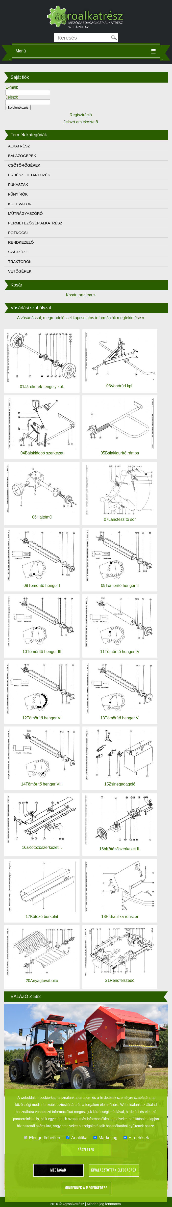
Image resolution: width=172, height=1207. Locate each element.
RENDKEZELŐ (21, 242)
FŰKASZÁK (18, 184)
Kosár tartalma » (80, 295)
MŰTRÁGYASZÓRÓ (25, 213)
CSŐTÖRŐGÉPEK (24, 165)
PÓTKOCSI (18, 233)
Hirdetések (136, 1137)
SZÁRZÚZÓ (18, 252)
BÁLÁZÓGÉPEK (22, 156)
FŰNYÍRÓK (18, 194)
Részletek (86, 1150)
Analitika (76, 1137)
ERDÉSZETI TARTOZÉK (29, 175)
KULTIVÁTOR (20, 204)
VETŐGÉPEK (20, 271)
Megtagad (58, 1170)
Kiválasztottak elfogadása (113, 1170)
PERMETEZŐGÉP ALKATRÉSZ (35, 223)
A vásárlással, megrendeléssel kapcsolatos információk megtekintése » (80, 318)
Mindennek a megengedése (86, 1188)
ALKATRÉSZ (19, 146)
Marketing (105, 1137)
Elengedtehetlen (42, 1137)
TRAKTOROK (20, 261)
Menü (21, 51)
